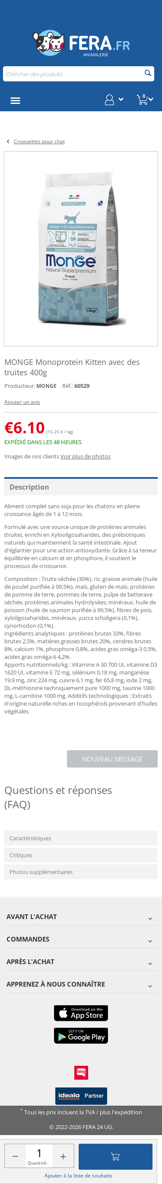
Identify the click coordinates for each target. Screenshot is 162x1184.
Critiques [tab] (21, 855)
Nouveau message (112, 759)
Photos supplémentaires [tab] (41, 872)
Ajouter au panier (115, 1156)
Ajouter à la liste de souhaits (78, 1175)
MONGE (46, 386)
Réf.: (67, 386)
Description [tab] (29, 487)
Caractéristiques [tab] (30, 838)
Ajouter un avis (22, 402)
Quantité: (38, 1163)
